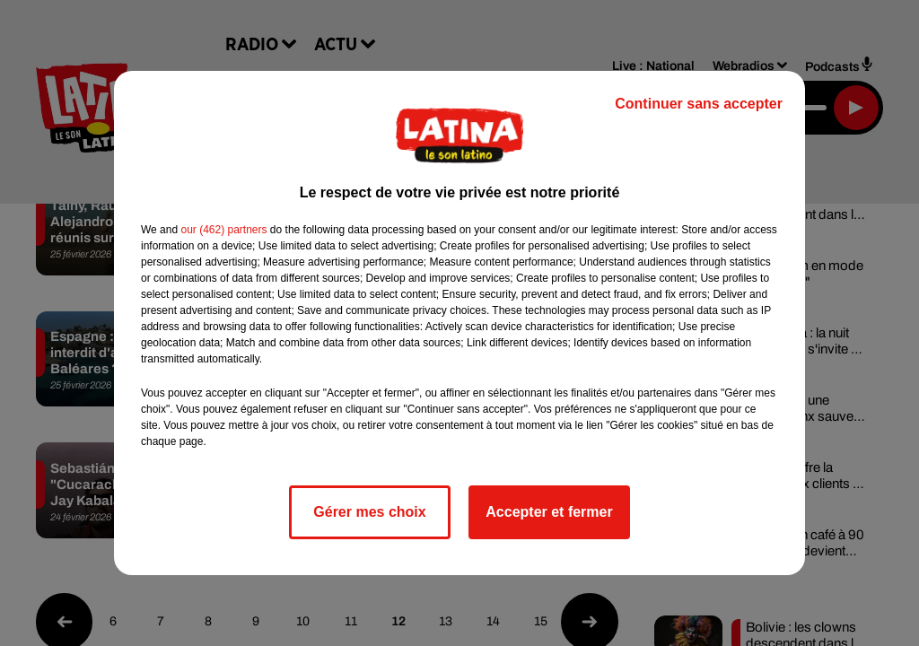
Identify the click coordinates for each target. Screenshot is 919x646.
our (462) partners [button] (223, 229)
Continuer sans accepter (699, 103)
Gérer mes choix (369, 511)
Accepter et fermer (549, 511)
